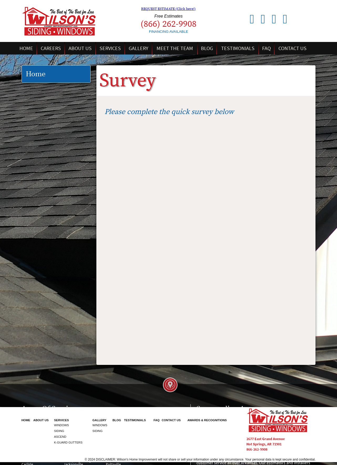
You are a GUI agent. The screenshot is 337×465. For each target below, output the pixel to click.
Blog (207, 48)
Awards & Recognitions (207, 420)
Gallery (138, 48)
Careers (51, 48)
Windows (61, 425)
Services (110, 48)
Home (26, 48)
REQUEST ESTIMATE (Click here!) (168, 9)
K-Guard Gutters (68, 442)
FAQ (266, 48)
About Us (80, 48)
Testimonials (238, 48)
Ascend (60, 436)
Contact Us (292, 48)
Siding (59, 430)
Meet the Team (175, 48)
